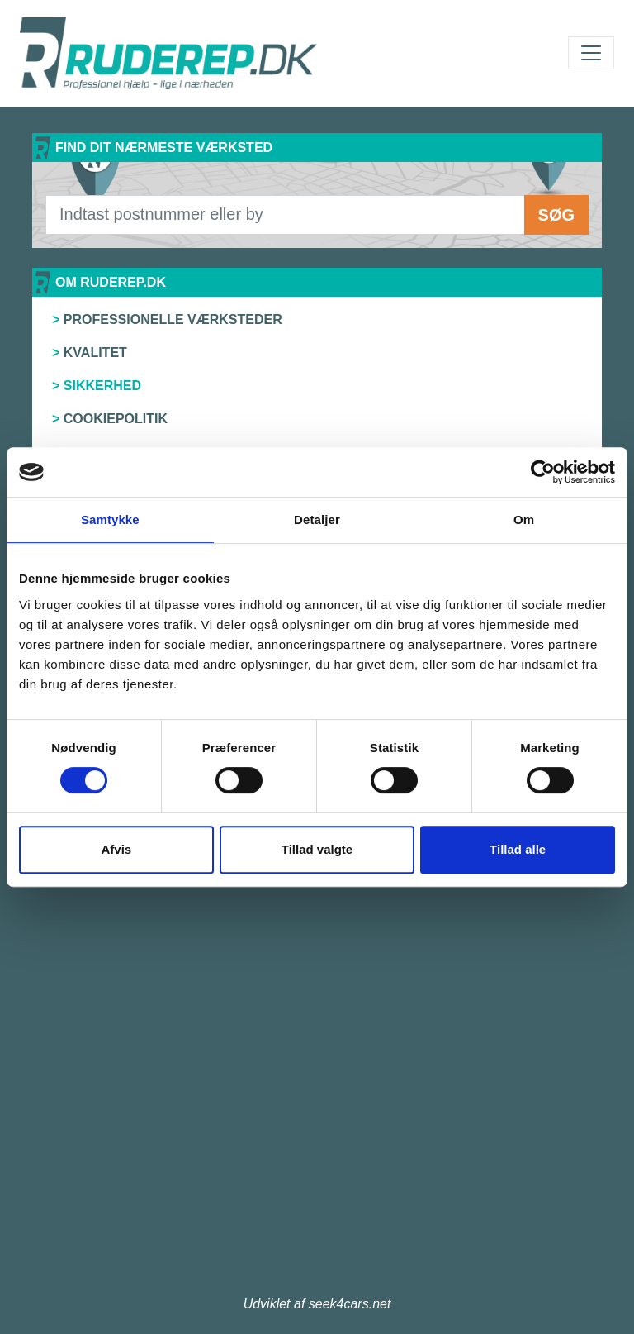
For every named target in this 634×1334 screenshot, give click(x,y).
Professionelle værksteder (173, 319)
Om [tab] (523, 519)
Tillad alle (518, 849)
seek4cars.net (350, 1304)
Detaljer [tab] (317, 519)
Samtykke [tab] (110, 519)
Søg (556, 215)
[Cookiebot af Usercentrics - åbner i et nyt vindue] (543, 472)
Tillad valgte (317, 849)
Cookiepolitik (116, 419)
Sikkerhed (102, 386)
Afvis (116, 849)
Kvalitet (95, 352)
